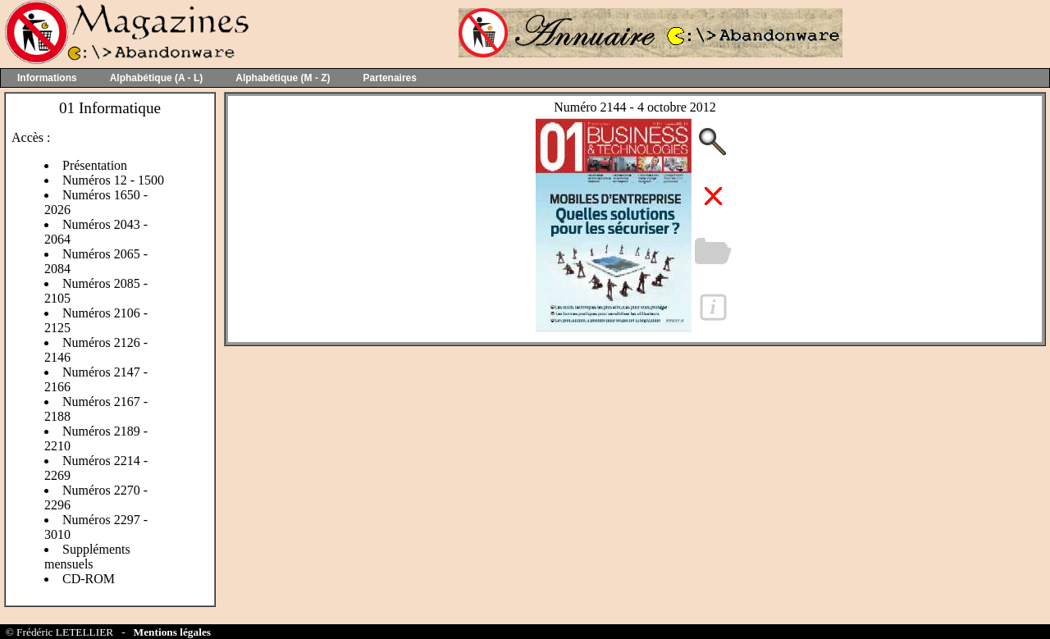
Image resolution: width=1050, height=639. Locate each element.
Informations (47, 78)
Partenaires (390, 78)
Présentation (94, 165)
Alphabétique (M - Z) (282, 78)
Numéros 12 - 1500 (113, 180)
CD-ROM (88, 579)
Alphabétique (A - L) (156, 78)
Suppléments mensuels (87, 556)
